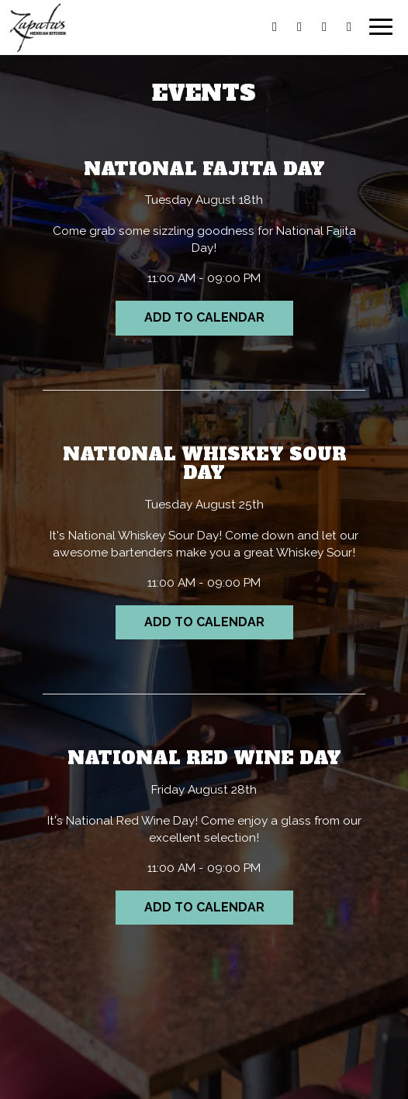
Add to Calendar (204, 317)
